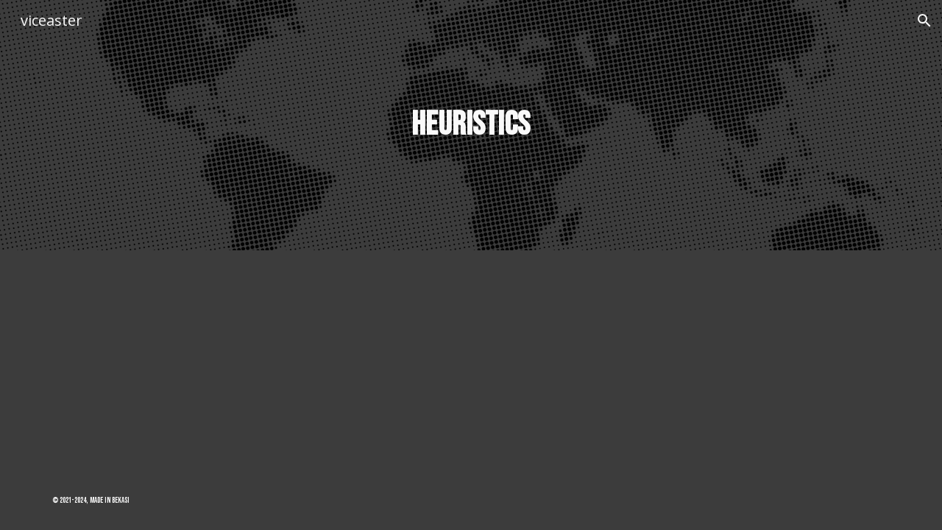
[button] (924, 20)
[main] (471, 125)
